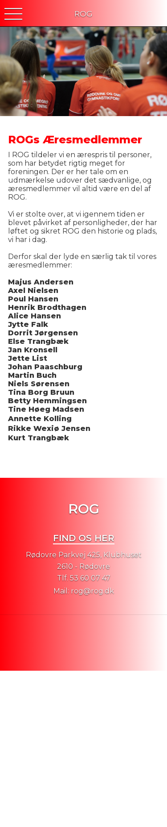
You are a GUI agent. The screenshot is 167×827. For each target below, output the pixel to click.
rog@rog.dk (92, 591)
